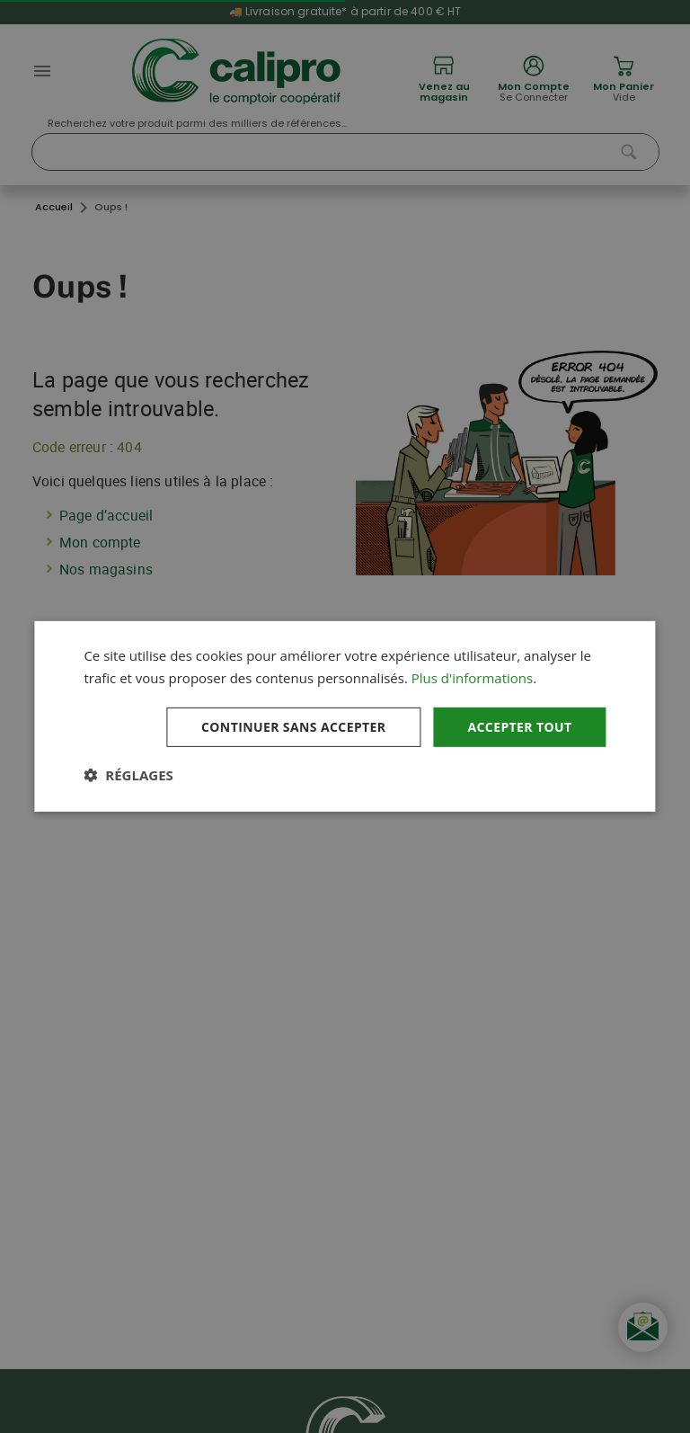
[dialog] (344, 716)
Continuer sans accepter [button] (293, 725)
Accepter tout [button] (519, 725)
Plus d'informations (472, 678)
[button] (128, 775)
